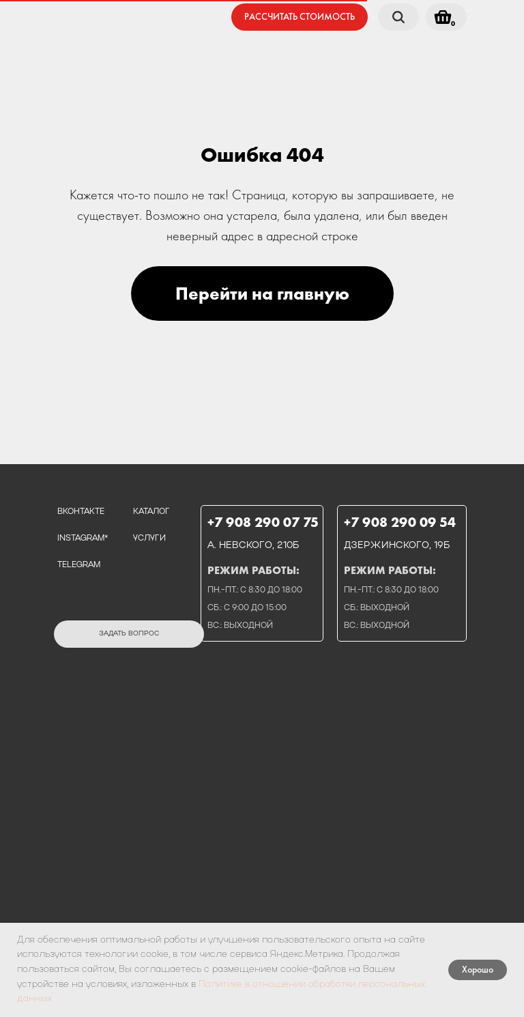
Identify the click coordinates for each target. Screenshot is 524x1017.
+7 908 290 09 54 (400, 522)
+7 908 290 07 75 (263, 522)
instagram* (82, 538)
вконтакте (80, 512)
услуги (149, 538)
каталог (151, 512)
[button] (299, 17)
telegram (78, 565)
